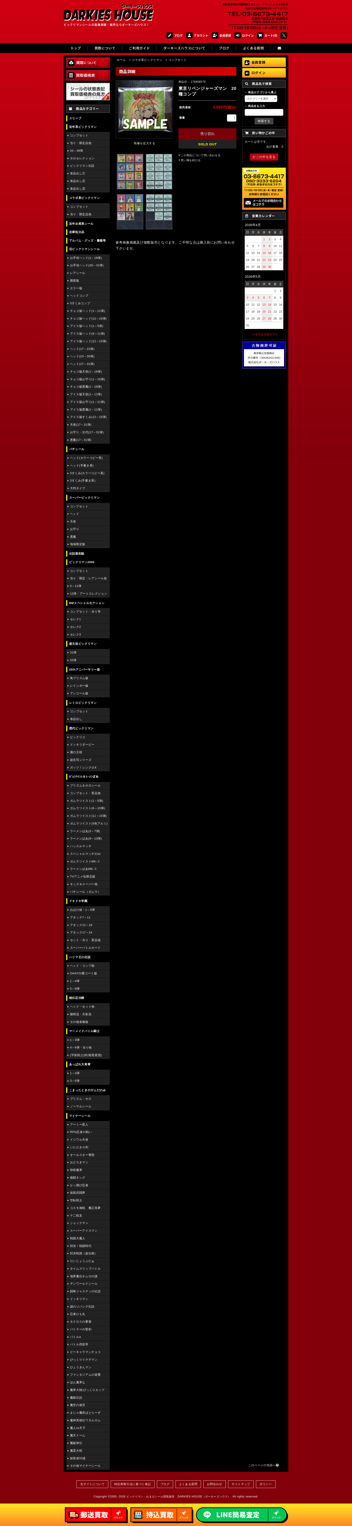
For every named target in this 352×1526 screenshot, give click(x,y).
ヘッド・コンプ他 (82, 965)
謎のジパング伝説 (82, 1306)
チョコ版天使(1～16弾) (86, 371)
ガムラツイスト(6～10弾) (87, 808)
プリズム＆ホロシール (85, 785)
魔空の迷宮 (77, 1405)
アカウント (197, 35)
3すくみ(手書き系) (82, 480)
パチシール (76, 449)
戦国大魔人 (77, 1238)
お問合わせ (214, 1484)
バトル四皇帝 (79, 1344)
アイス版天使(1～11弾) (86, 394)
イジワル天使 (79, 1139)
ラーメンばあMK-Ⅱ (83, 869)
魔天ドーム (77, 1435)
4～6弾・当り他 (81, 1047)
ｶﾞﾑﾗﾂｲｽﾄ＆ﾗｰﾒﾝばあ (84, 776)
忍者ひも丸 (77, 1314)
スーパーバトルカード (85, 947)
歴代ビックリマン (81, 728)
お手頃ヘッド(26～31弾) (87, 265)
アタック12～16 (81, 925)
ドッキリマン (79, 1299)
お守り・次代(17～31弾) (87, 432)
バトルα (75, 1337)
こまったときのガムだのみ (87, 1090)
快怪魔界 (76, 1170)
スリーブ (75, 118)
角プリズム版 (79, 678)
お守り (74, 529)
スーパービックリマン (84, 497)
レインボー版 (79, 685)
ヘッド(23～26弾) (82, 356)
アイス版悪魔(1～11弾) (86, 409)
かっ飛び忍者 (79, 1185)
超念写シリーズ (80, 760)
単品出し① (77, 173)
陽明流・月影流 (80, 1014)
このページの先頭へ (263, 1465)
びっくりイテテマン (84, 1359)
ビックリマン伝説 (82, 165)
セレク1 (75, 619)
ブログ (175, 35)
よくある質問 (188, 1484)
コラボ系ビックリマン (84, 198)
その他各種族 (79, 1022)
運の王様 (76, 752)
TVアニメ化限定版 (82, 876)
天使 (73, 521)
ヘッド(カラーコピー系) (86, 458)
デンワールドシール (84, 1283)
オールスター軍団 (82, 1155)
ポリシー (266, 1484)
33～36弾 (76, 150)
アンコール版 (79, 693)
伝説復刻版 (76, 553)
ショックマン (79, 1223)
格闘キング (77, 1177)
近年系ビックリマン (83, 127)
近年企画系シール (81, 223)
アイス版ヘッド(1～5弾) (86, 326)
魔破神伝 (76, 1443)
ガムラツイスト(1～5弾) (86, 800)
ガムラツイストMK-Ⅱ (85, 861)
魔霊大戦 (76, 1450)
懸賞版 (74, 280)
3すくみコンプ (80, 303)
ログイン (244, 35)
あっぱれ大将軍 (79, 1064)
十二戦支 (76, 1215)
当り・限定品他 (80, 143)
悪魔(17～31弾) (80, 440)
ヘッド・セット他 (82, 1006)
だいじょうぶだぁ (82, 1261)
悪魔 (73, 536)
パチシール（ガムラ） (85, 891)
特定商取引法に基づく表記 (132, 1484)
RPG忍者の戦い (81, 1132)
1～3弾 (75, 1040)
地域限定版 (77, 544)
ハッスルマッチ (80, 846)
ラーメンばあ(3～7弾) (85, 831)
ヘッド (74, 513)
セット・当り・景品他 (85, 940)
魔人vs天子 (78, 1428)
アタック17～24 (81, 932)
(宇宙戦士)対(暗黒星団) (86, 1055)
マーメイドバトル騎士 (84, 1031)
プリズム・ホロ (80, 1098)
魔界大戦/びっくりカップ (87, 1390)
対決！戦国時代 (80, 1246)
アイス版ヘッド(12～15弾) (88, 341)
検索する (264, 121)
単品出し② (77, 181)
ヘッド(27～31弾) (82, 364)
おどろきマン (79, 1162)
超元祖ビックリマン (83, 643)
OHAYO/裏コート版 (83, 973)
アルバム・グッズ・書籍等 (87, 240)
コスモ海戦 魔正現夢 (85, 1208)
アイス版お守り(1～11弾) (87, 402)
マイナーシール (79, 1115)
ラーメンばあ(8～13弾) (86, 838)
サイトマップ (241, 1484)
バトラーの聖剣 (80, 1329)
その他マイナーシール (85, 1465)
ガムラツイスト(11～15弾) (88, 815)
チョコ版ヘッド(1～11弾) (87, 311)
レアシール (77, 273)
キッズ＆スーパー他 (84, 884)
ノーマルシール (80, 1106)
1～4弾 (75, 981)
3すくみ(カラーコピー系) (87, 473)
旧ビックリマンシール (84, 249)
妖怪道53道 (78, 1458)
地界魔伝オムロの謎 (84, 1276)
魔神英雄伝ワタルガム (85, 1420)
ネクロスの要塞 (80, 1321)
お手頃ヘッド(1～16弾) (86, 258)
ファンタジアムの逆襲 (85, 1374)
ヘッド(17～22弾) (82, 349)
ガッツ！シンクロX (83, 767)
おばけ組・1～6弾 (82, 909)
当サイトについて (92, 1484)
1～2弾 (75, 1073)
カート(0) (267, 35)
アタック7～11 (80, 917)
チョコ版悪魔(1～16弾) (86, 386)
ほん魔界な (77, 1382)
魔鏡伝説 (76, 1397)
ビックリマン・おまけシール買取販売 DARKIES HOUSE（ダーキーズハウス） (178, 1496)
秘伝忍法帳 (76, 998)
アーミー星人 (79, 1124)
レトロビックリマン (83, 702)
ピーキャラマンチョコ (85, 1352)
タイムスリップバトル (85, 1268)
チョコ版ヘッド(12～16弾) (88, 318)
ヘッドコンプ (79, 295)
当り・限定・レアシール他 (88, 578)
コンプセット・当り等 (85, 611)
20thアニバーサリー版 (84, 669)
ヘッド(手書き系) (82, 465)
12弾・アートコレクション (88, 593)
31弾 (73, 652)
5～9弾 (75, 988)
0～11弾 (75, 586)
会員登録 (221, 35)
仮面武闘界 (77, 1192)
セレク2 (75, 627)
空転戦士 (76, 1200)
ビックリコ (77, 737)
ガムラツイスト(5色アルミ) (89, 823)
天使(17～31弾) (80, 424)
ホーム (121, 60)
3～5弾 (75, 1080)
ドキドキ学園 (78, 901)
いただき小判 (79, 1147)
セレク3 (75, 634)
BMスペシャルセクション (87, 603)
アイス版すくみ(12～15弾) (88, 417)
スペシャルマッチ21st (85, 853)
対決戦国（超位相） (84, 1253)
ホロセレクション (82, 158)
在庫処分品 (76, 232)
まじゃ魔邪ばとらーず (85, 1412)
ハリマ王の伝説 (79, 957)
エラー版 (76, 288)
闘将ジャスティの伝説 (85, 1291)
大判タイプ (77, 488)
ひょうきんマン (80, 1367)
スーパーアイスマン (84, 1230)
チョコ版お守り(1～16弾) (87, 379)
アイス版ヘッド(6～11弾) (87, 333)
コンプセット (79, 135)
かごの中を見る (264, 157)
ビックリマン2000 (82, 562)
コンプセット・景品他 (85, 793)
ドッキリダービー (82, 744)
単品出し (76, 719)
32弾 (73, 660)
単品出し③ (77, 188)
